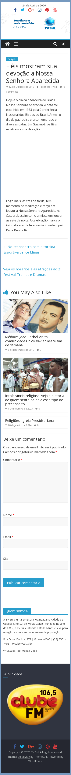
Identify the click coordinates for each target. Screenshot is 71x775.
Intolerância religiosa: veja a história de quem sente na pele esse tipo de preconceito (34, 399)
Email (8, 537)
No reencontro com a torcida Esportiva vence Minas (29, 249)
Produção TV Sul (49, 86)
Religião (12, 59)
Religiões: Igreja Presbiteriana (29, 420)
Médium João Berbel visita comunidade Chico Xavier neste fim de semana (33, 341)
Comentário (13, 460)
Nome (8, 515)
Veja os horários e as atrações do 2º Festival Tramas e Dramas (32, 272)
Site (6, 559)
